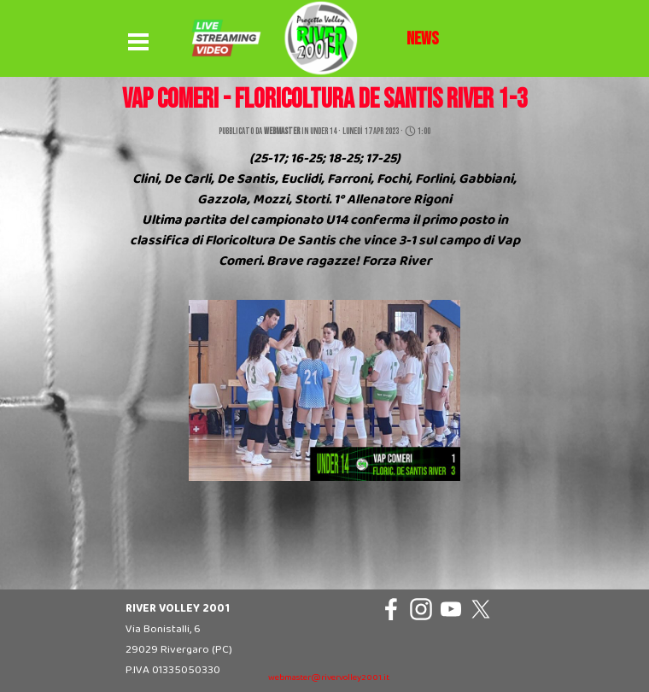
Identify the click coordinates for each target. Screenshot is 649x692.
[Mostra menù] (138, 43)
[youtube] (451, 609)
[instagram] (421, 609)
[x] (481, 609)
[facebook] (391, 609)
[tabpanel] (423, 39)
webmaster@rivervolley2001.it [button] (328, 678)
